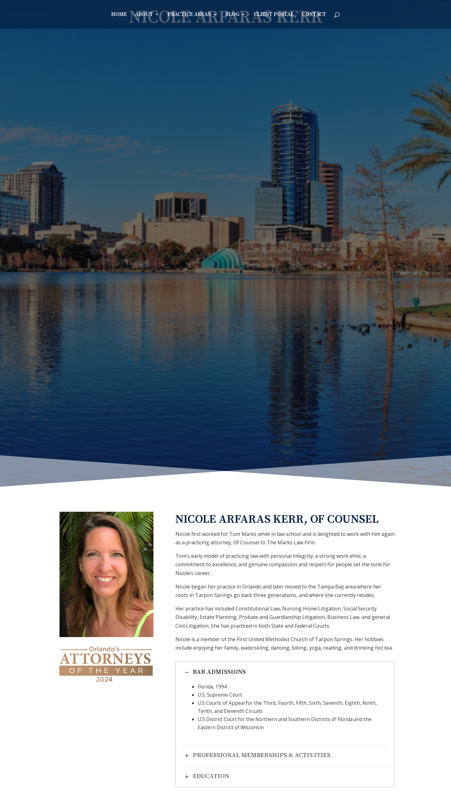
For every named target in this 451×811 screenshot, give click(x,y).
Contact (314, 15)
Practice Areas (189, 15)
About (144, 15)
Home (119, 15)
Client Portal (274, 15)
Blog (232, 15)
